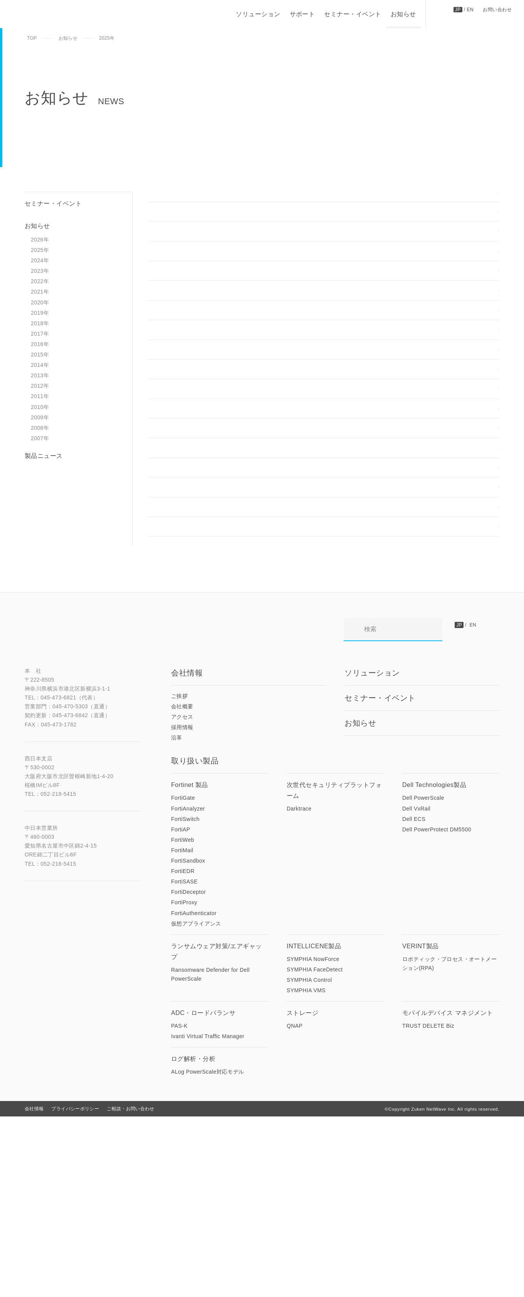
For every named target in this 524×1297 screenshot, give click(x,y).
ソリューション (257, 14)
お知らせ (403, 14)
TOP (32, 38)
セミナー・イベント (352, 14)
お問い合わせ (497, 9)
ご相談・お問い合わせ (131, 1289)
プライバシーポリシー (75, 1289)
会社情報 (34, 1289)
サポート (302, 14)
